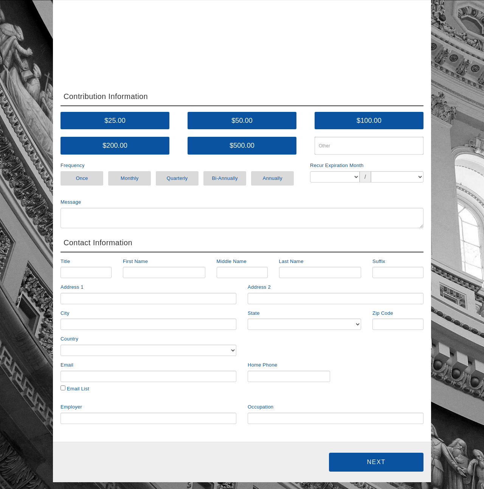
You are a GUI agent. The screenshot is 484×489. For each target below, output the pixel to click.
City (64, 313)
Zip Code (382, 313)
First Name (135, 261)
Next (376, 462)
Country (69, 339)
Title (65, 261)
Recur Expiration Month (337, 165)
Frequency (72, 165)
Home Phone (262, 365)
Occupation (260, 407)
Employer (71, 407)
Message (70, 202)
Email (66, 365)
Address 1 (72, 287)
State (254, 313)
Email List (74, 388)
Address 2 (259, 287)
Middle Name (232, 261)
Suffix (378, 261)
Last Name (291, 261)
